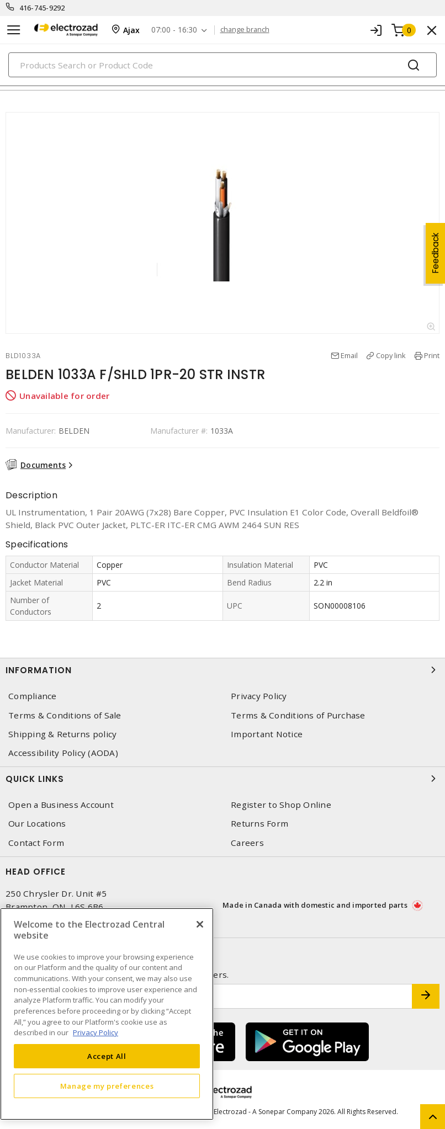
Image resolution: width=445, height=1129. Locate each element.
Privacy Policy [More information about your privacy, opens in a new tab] (95, 1032)
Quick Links (222, 779)
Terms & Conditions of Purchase (298, 715)
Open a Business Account (61, 805)
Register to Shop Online (281, 805)
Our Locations (37, 823)
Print (431, 355)
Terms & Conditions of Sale (64, 715)
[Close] (200, 924)
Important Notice (267, 734)
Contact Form (36, 843)
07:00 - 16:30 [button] (174, 30)
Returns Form (259, 823)
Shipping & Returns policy (62, 734)
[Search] (222, 64)
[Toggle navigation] (14, 30)
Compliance (32, 696)
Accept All (106, 1056)
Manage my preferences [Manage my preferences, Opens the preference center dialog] (107, 1086)
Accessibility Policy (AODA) (63, 753)
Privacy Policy (259, 696)
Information (222, 670)
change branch (244, 29)
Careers (247, 843)
